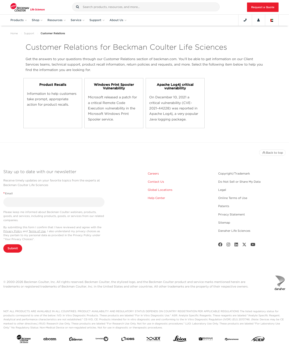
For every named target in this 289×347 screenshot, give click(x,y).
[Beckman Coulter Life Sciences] (27, 7)
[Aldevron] (76, 339)
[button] (77, 7)
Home (14, 33)
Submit (13, 248)
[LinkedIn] (236, 245)
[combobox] (145, 7)
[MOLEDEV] (206, 339)
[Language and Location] (272, 20)
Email (8, 193)
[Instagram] (228, 245)
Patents (223, 206)
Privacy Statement (231, 214)
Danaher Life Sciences (234, 230)
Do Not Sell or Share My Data (239, 181)
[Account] (258, 20)
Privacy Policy (12, 231)
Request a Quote (262, 7)
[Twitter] (244, 245)
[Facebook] (220, 245)
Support (29, 33)
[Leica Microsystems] (180, 339)
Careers (153, 173)
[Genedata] (102, 339)
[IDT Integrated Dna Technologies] (153, 340)
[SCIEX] (258, 340)
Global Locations (160, 189)
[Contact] (245, 20)
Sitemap (224, 222)
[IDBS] (128, 339)
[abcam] (50, 339)
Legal (222, 189)
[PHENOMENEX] (232, 339)
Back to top (272, 153)
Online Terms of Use (232, 198)
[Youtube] (253, 245)
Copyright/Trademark (234, 173)
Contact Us (156, 181)
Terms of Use (37, 231)
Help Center (156, 198)
